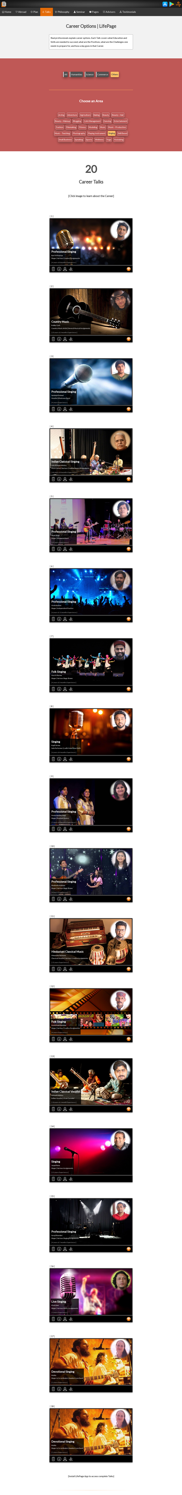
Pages (94, 11)
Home (6, 11)
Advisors (109, 11)
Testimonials (128, 11)
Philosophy (62, 11)
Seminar (79, 11)
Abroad (20, 11)
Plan (34, 11)
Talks (46, 11)
